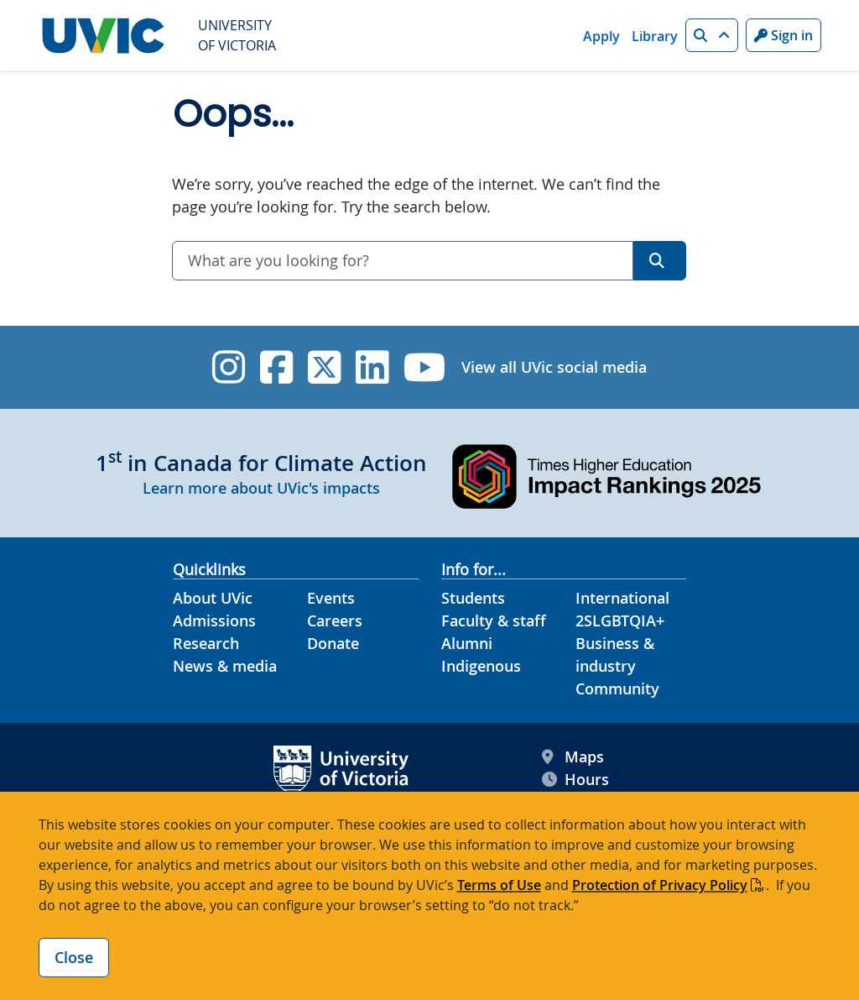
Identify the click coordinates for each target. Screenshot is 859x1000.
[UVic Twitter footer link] (324, 367)
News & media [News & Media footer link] (225, 666)
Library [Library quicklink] (655, 36)
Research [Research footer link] (206, 643)
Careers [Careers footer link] (334, 620)
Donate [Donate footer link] (333, 643)
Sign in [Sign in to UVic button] (783, 35)
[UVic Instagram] (228, 367)
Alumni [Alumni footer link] (466, 643)
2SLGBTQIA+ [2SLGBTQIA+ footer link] (619, 620)
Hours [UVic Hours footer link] (575, 779)
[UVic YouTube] (424, 367)
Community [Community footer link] (617, 688)
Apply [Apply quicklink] (601, 36)
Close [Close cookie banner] (74, 957)
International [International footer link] (622, 598)
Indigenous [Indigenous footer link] (481, 666)
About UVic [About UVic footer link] (212, 598)
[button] (711, 35)
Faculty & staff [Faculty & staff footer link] (493, 620)
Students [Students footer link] (473, 598)
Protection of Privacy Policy (659, 885)
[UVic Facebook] (276, 367)
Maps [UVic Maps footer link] (573, 757)
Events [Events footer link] (331, 598)
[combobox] (402, 260)
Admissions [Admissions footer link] (214, 620)
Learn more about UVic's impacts (261, 488)
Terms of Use (499, 885)
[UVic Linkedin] (372, 367)
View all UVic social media (554, 367)
